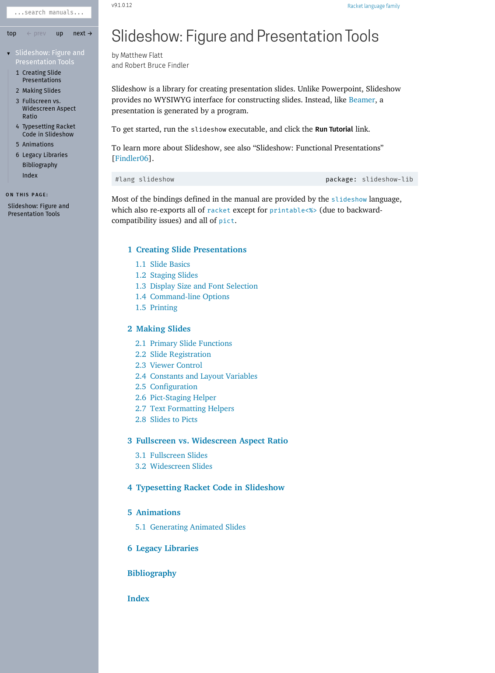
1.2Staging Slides (166, 274)
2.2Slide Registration (173, 354)
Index (30, 176)
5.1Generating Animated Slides (190, 526)
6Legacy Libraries (163, 548)
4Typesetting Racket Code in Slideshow (205, 487)
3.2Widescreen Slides (173, 466)
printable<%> (293, 210)
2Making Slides (159, 328)
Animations (38, 145)
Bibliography (39, 165)
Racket (374, 6)
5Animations (154, 512)
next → (83, 34)
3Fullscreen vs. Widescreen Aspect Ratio (207, 440)
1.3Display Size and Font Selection (196, 285)
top (11, 34)
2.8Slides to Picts (166, 419)
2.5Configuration (166, 386)
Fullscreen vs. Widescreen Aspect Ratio (49, 109)
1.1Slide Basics (162, 264)
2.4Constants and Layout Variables (196, 375)
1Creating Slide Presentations (187, 249)
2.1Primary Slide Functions (183, 343)
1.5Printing (156, 307)
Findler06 (131, 158)
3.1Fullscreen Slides (171, 455)
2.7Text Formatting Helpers (184, 408)
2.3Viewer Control (168, 365)
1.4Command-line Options (182, 296)
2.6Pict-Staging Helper (175, 397)
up (59, 34)
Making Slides (41, 91)
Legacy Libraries (45, 155)
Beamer (362, 99)
